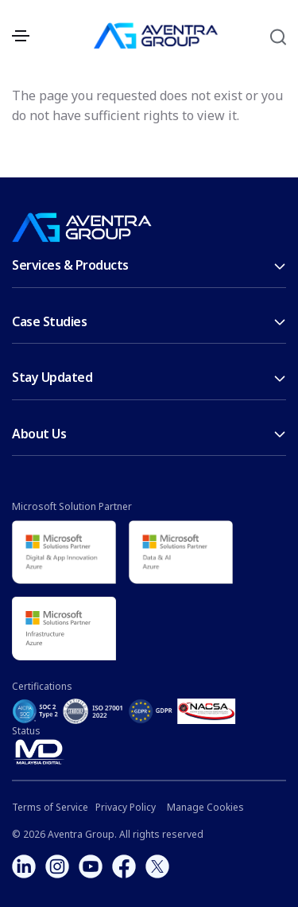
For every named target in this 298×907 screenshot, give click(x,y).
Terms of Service (50, 807)
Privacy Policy (125, 807)
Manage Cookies (205, 807)
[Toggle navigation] (20, 35)
